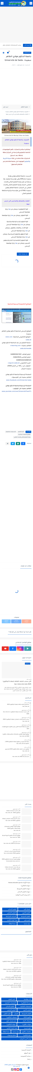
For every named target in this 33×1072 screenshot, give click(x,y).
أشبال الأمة (27, 909)
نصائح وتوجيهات (11, 1035)
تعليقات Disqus (6, 621)
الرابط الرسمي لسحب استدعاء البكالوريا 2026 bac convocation (12, 852)
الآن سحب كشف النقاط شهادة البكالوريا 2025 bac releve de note (17, 683)
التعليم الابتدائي (12, 909)
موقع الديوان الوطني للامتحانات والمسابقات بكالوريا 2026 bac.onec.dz (16, 735)
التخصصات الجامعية (10, 1003)
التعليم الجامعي (11, 913)
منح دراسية (27, 923)
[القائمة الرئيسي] (31, 3)
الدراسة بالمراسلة (11, 916)
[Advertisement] (16, 24)
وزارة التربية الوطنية (25, 1039)
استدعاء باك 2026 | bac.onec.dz (20, 756)
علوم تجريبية (27, 1028)
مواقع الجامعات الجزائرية (24, 434)
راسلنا (29, 1059)
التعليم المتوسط (25, 916)
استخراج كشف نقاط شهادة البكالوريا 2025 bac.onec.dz (18, 705)
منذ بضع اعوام (25, 725)
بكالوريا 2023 (27, 1017)
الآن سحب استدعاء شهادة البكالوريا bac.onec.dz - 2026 (16, 713)
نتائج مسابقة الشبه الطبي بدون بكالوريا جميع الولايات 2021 (15, 727)
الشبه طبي (27, 920)
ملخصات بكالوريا (26, 1031)
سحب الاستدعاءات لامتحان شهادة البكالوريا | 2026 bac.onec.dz (11, 45)
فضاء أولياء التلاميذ (12, 920)
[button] (23, 443)
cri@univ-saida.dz (14, 363)
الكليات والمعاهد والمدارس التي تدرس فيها (17, 114)
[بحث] (2, 3)
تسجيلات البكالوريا (12, 1017)
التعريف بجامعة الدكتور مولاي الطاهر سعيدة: (16, 111)
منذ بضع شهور (25, 710)
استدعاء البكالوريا (26, 1003)
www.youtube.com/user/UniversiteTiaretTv (16, 391)
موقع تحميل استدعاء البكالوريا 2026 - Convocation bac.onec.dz (11, 860)
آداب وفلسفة (27, 999)
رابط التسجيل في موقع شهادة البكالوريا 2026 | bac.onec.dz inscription (17, 742)
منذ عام (28, 679)
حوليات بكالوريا (27, 1024)
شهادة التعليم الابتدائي (24, 891)
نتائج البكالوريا (27, 1035)
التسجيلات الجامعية (11, 431)
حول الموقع (27, 1053)
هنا (9, 209)
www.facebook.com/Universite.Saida (18, 380)
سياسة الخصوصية (26, 1056)
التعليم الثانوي (26, 913)
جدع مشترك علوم (11, 1021)
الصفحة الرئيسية (26, 1050)
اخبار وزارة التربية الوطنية (23, 895)
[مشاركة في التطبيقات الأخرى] (7, 443)
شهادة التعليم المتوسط (23, 888)
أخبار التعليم (27, 52)
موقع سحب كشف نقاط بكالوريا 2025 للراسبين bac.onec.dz (17, 750)
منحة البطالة (12, 923)
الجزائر (16, 1013)
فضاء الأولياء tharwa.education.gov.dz (19, 882)
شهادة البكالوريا (25, 885)
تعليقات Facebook (16, 621)
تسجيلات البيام (27, 1021)
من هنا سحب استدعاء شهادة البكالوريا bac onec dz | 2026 (12, 868)
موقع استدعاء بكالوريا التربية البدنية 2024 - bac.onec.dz (11, 836)
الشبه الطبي (7, 1013)
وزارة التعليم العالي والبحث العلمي (22, 437)
